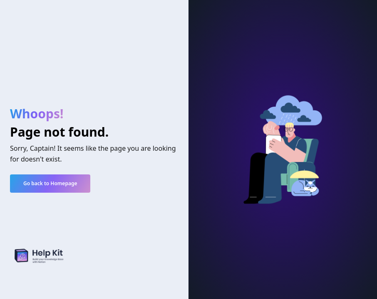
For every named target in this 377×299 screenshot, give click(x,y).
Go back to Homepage (50, 183)
